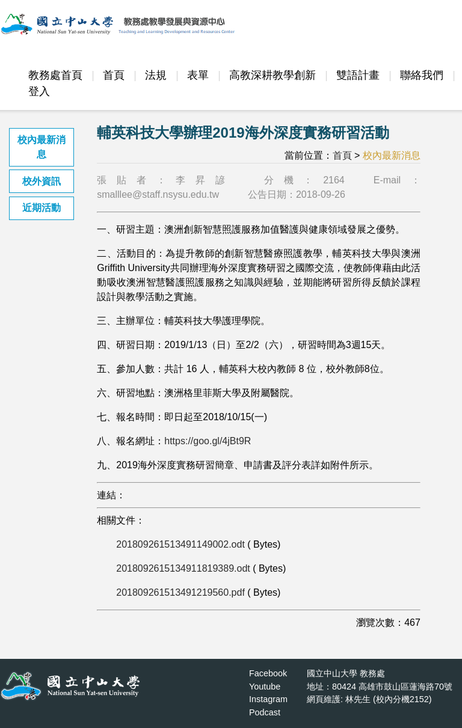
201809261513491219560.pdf (180, 592)
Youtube (264, 686)
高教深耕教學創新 (272, 75)
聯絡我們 (421, 75)
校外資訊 (41, 181)
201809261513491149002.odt (180, 544)
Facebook (268, 673)
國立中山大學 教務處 (346, 673)
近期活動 (41, 208)
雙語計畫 (358, 75)
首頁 (114, 75)
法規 (156, 75)
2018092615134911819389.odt (183, 568)
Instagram (268, 699)
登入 (39, 91)
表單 (198, 75)
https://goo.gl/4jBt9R (207, 441)
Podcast (264, 712)
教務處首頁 (55, 75)
